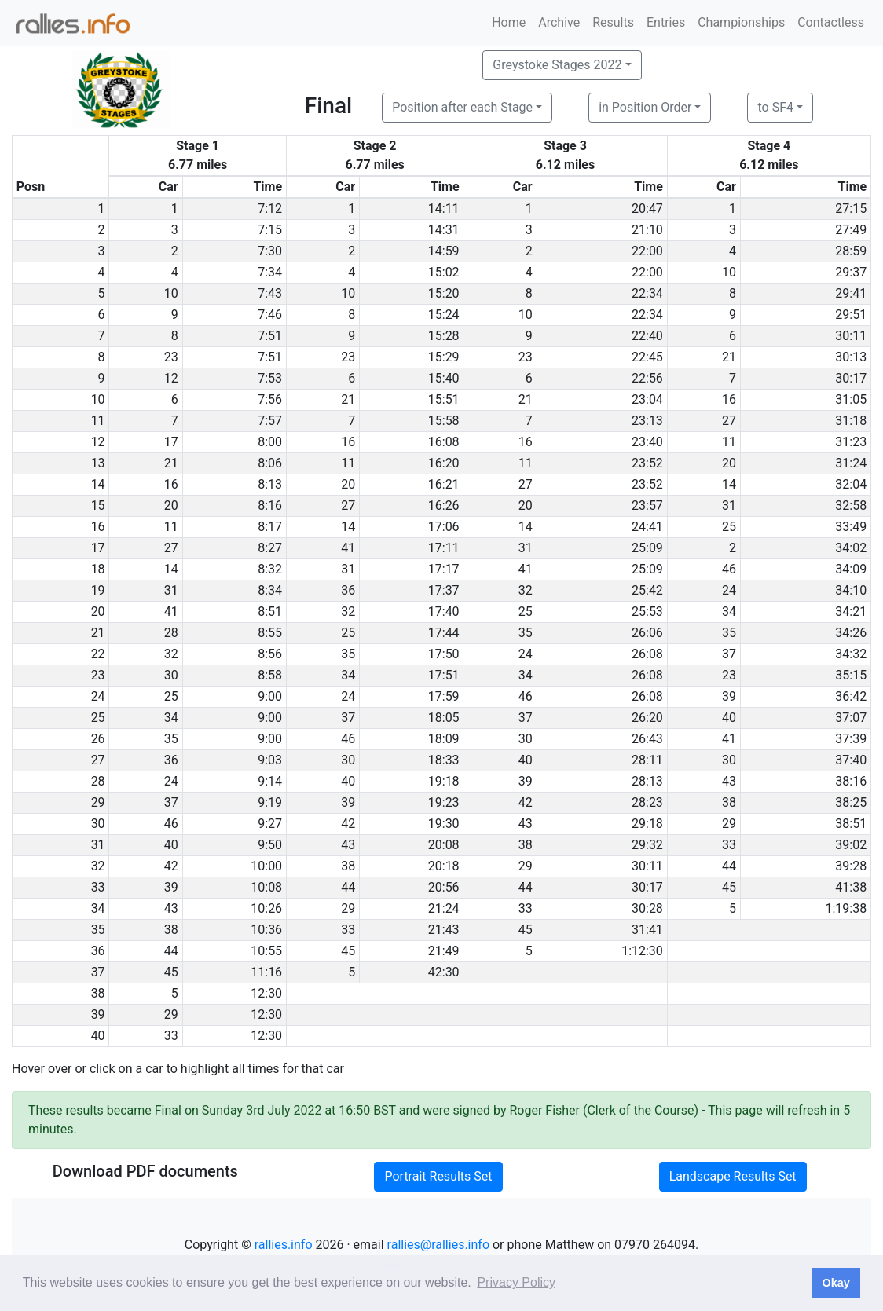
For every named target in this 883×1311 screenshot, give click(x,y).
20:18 (444, 866)
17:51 (444, 675)
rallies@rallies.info (438, 1244)
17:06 (444, 526)
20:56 (444, 887)
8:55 (270, 632)
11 (729, 441)
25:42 (647, 590)
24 (729, 590)
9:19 (270, 802)
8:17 (270, 526)
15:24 (444, 314)
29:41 (851, 293)
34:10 (851, 590)
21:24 (444, 908)
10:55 (266, 950)
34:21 (851, 611)
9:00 (270, 696)
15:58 (444, 420)
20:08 (444, 844)
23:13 (647, 420)
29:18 (647, 823)
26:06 (647, 632)
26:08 (647, 653)
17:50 (444, 653)
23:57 (647, 505)
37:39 (851, 738)
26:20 (647, 717)
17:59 (444, 696)
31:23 (851, 441)
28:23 (647, 802)
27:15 (851, 208)
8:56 (270, 653)
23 (171, 357)
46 (729, 569)
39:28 (851, 866)
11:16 (266, 972)
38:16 (851, 781)
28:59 (851, 251)
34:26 (851, 632)
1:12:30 (642, 950)
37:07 (851, 717)
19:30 (444, 823)
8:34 (270, 590)
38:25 (851, 802)
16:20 (444, 463)
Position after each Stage (462, 107)
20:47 (647, 208)
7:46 (270, 314)
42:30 (444, 972)
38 (729, 802)
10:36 (266, 929)
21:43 (444, 929)
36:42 (851, 696)
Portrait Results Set (438, 1176)
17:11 (444, 547)
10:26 (266, 908)
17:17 (444, 569)
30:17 (851, 378)
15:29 (444, 357)
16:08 (444, 441)
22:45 (647, 357)
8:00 (270, 441)
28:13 (647, 781)
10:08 (266, 887)
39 (729, 696)
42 (525, 802)
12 (171, 378)
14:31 (444, 229)
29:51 (851, 314)
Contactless (830, 22)
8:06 (270, 463)
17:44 (444, 632)
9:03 (270, 760)
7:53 (270, 378)
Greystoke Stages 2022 (557, 64)
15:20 (444, 293)
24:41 (647, 526)
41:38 (851, 887)
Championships (741, 22)
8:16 (270, 505)
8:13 (270, 484)
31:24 (851, 463)
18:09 (444, 738)
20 (729, 463)
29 (729, 823)
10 (729, 272)
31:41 (647, 929)
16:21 (444, 484)
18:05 (444, 717)
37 (729, 653)
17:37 (444, 590)
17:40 (444, 611)
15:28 (444, 335)
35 (525, 632)
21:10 (647, 229)
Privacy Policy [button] (516, 1282)
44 (729, 866)
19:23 (444, 802)
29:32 (647, 844)
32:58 (851, 505)
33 (729, 844)
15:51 (444, 399)
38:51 (851, 823)
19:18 (444, 781)
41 (348, 547)
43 (729, 781)
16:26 (444, 505)
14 (729, 484)
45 (729, 887)
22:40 (647, 335)
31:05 (851, 399)
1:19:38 (846, 908)
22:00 (647, 251)
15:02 (444, 272)
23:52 (647, 463)
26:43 (647, 738)
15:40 (444, 378)
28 (171, 632)
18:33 (444, 760)
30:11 (851, 335)
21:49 (444, 950)
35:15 (851, 675)
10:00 (266, 866)
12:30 (266, 993)
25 (729, 526)
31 (729, 505)
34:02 (851, 547)
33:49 (851, 526)
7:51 (270, 335)
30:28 (647, 908)
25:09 (647, 547)
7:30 (270, 251)
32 (525, 590)
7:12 (270, 208)
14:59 (444, 251)
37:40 (851, 760)
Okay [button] (835, 1282)
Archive (559, 22)
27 (729, 420)
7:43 (270, 293)
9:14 (270, 781)
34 (729, 611)
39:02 (851, 844)
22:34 (647, 293)
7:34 (270, 272)
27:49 (851, 229)
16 (729, 399)
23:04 (647, 399)
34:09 (851, 569)
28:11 (647, 760)
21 (729, 357)
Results (613, 22)
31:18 (851, 420)
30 (171, 675)
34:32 (851, 653)
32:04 (851, 484)
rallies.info (284, 1244)
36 (348, 590)
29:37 (851, 272)
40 (729, 717)
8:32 (270, 569)
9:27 (270, 823)
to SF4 (775, 107)
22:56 (647, 378)
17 (171, 441)
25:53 (647, 611)
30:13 (851, 357)
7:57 (270, 420)
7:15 (270, 229)
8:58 (270, 675)
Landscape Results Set (733, 1176)
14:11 (444, 208)
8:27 (270, 547)
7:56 (270, 399)
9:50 (270, 844)
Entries (666, 22)
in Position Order (645, 107)
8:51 (270, 611)
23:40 (647, 441)
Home (509, 22)
